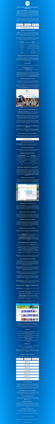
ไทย (30, 422)
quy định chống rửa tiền (33, 76)
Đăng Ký (28, 419)
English (25, 422)
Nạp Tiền (31, 419)
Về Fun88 (24, 87)
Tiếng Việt (28, 422)
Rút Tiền (35, 419)
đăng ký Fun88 (32, 244)
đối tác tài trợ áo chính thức (23, 111)
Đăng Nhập (24, 419)
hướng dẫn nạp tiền (30, 174)
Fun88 (17, 419)
